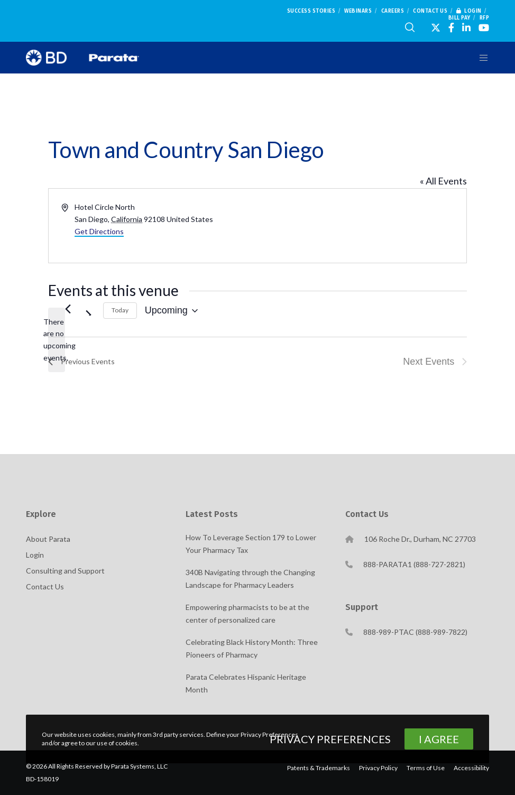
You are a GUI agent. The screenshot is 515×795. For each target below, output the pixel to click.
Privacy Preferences (330, 739)
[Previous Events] (68, 309)
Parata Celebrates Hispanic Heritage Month (246, 683)
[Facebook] (451, 27)
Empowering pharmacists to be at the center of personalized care (247, 613)
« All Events (443, 181)
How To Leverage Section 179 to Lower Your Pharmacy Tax (251, 543)
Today (120, 310)
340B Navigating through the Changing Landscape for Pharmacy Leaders (250, 578)
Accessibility (471, 768)
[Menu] (480, 57)
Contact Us (430, 11)
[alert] (56, 340)
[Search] (409, 27)
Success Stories (311, 11)
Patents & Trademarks (318, 768)
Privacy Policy (378, 768)
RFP (485, 18)
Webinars (358, 11)
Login (469, 11)
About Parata (48, 538)
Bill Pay (459, 18)
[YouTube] (484, 27)
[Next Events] (88, 309)
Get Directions (99, 231)
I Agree (439, 739)
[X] (435, 27)
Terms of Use (426, 768)
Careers (392, 11)
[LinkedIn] (466, 27)
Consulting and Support (65, 570)
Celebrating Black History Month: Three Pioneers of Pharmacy (252, 648)
